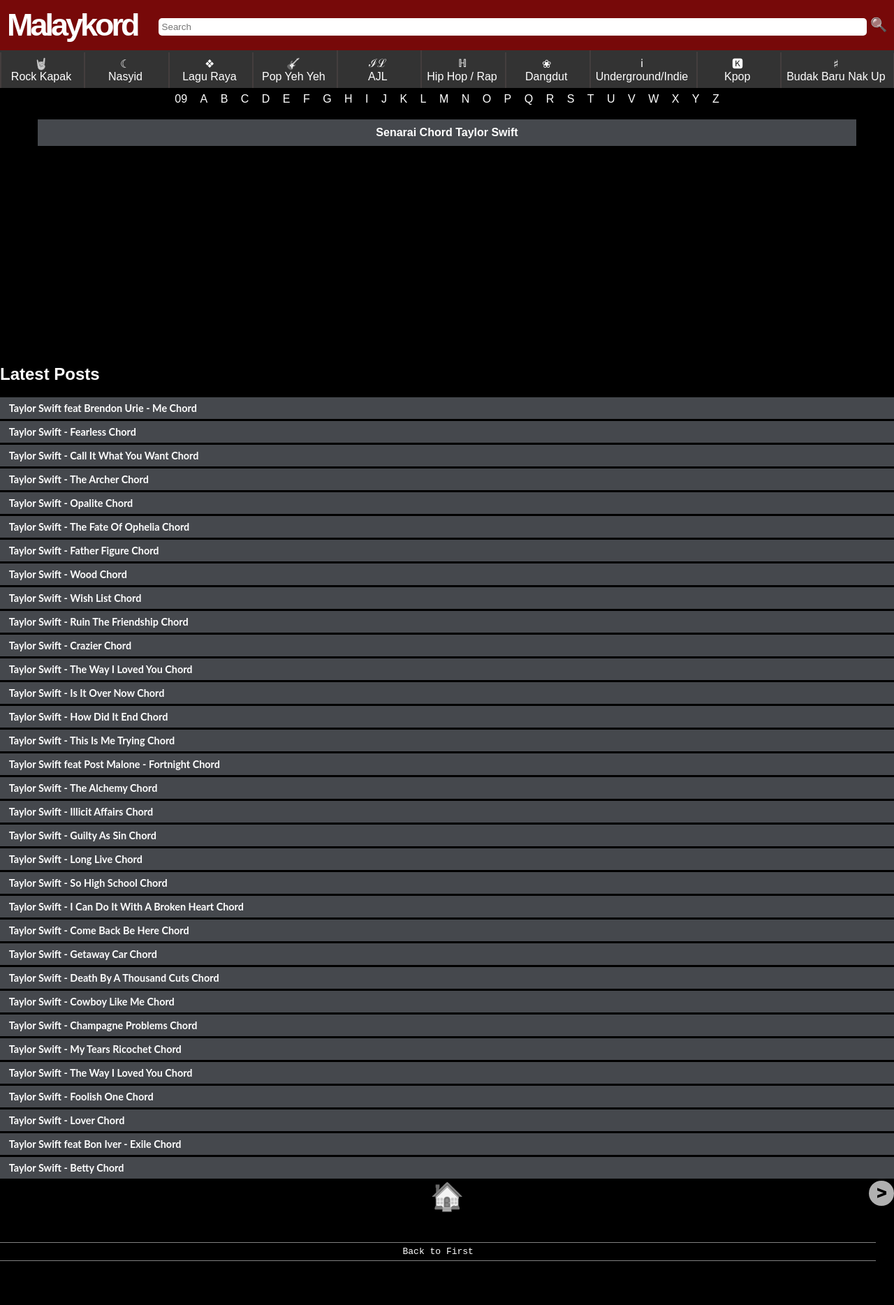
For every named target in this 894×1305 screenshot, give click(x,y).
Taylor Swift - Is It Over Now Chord (87, 693)
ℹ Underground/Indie (642, 69)
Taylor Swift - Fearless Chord (72, 432)
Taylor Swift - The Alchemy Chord (83, 788)
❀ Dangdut (546, 70)
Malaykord (72, 25)
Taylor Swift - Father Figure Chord (84, 550)
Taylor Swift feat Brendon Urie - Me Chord (103, 408)
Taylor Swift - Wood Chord (68, 574)
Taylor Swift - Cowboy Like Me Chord (92, 1002)
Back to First (437, 1256)
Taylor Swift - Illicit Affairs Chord (81, 812)
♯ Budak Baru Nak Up (835, 70)
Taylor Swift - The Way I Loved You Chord (101, 669)
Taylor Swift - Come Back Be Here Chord (99, 930)
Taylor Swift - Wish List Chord (75, 598)
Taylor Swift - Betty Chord (66, 1168)
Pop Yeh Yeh (293, 70)
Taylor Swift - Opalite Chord (71, 503)
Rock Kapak (41, 70)
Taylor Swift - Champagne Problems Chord (103, 1025)
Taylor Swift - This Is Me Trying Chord (92, 740)
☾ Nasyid (125, 70)
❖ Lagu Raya (209, 70)
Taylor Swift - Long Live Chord (75, 859)
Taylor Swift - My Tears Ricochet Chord (95, 1049)
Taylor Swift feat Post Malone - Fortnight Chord (114, 764)
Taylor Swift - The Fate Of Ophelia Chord (99, 527)
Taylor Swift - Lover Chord (67, 1120)
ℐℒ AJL (378, 69)
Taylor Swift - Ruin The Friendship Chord (99, 622)
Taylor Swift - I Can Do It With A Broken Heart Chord (126, 907)
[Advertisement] (447, 253)
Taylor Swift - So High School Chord (88, 883)
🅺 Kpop (737, 70)
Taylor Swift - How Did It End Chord (88, 717)
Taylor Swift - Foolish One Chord (81, 1097)
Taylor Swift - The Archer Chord (79, 479)
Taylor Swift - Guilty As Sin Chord (82, 835)
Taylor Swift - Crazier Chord (70, 645)
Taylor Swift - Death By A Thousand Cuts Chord (114, 978)
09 (181, 99)
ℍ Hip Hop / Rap (462, 69)
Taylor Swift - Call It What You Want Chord (104, 456)
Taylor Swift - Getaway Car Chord (83, 954)
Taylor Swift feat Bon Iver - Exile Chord (95, 1144)
